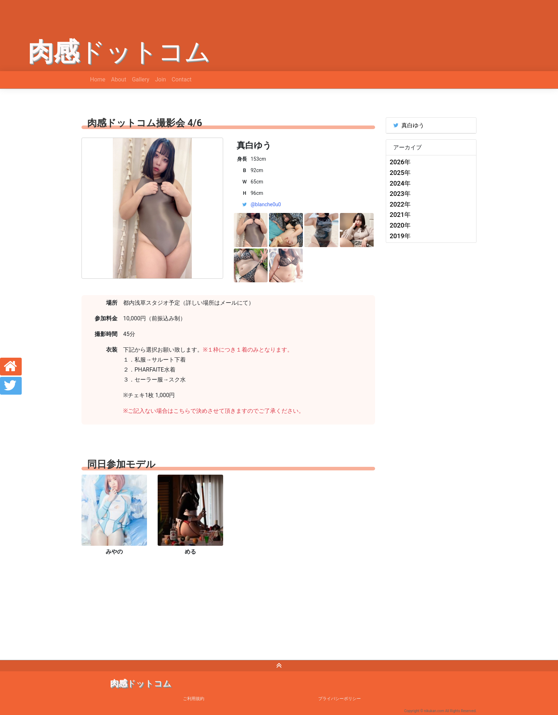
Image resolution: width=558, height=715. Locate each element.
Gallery (140, 79)
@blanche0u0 (266, 204)
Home (97, 79)
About (118, 79)
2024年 (400, 183)
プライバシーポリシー (339, 698)
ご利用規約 (193, 698)
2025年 (400, 172)
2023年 (400, 193)
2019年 (400, 236)
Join (160, 79)
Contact (181, 79)
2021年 (400, 214)
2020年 (400, 225)
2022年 (400, 204)
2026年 (400, 162)
